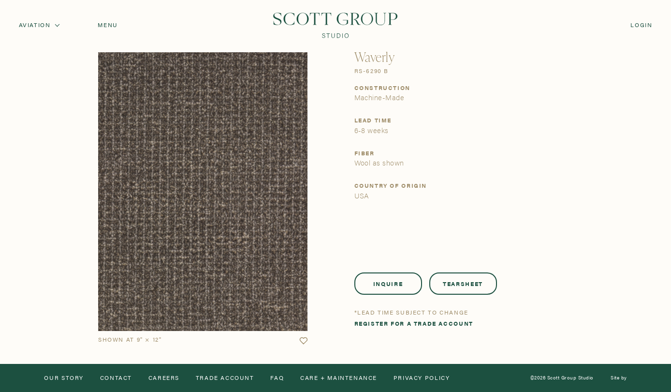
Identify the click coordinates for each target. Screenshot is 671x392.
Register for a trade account (413, 324)
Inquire (388, 283)
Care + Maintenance (338, 378)
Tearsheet (463, 283)
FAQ (277, 378)
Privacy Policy (422, 378)
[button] (303, 341)
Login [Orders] (641, 25)
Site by (619, 378)
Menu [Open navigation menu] (107, 25)
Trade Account (225, 378)
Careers (163, 378)
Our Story (64, 378)
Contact (116, 378)
